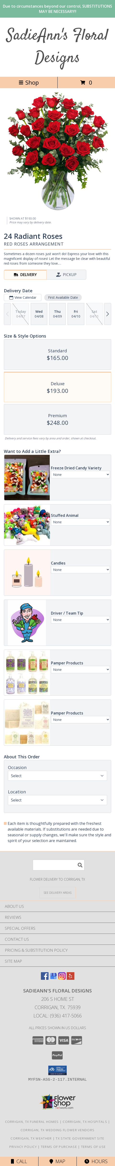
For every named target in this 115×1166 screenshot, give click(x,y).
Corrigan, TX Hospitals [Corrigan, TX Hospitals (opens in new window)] (85, 1122)
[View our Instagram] (62, 978)
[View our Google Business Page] (53, 978)
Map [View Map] (57, 1161)
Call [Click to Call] (19, 1161)
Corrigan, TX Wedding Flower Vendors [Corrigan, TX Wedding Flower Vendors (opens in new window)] (58, 1130)
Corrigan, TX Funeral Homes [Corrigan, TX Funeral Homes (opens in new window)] (32, 1122)
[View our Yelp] (70, 978)
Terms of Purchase (59, 1147)
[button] (57, 1070)
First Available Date (63, 297)
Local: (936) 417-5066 (57, 1015)
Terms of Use (93, 1147)
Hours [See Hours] (96, 1161)
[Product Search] (58, 865)
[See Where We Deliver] (57, 892)
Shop (29, 82)
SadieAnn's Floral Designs (57, 47)
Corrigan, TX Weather (31, 1138)
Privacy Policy (23, 1147)
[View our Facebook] (45, 978)
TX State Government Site (80, 1138)
